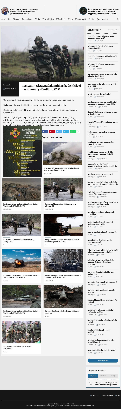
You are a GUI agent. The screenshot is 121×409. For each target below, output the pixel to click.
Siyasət (16, 19)
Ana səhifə (6, 19)
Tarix (37, 19)
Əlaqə (118, 395)
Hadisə (92, 19)
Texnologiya (48, 19)
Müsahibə (60, 19)
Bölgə (70, 19)
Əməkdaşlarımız (107, 395)
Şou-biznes (102, 19)
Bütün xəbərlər (113, 30)
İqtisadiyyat (27, 19)
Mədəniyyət (80, 19)
